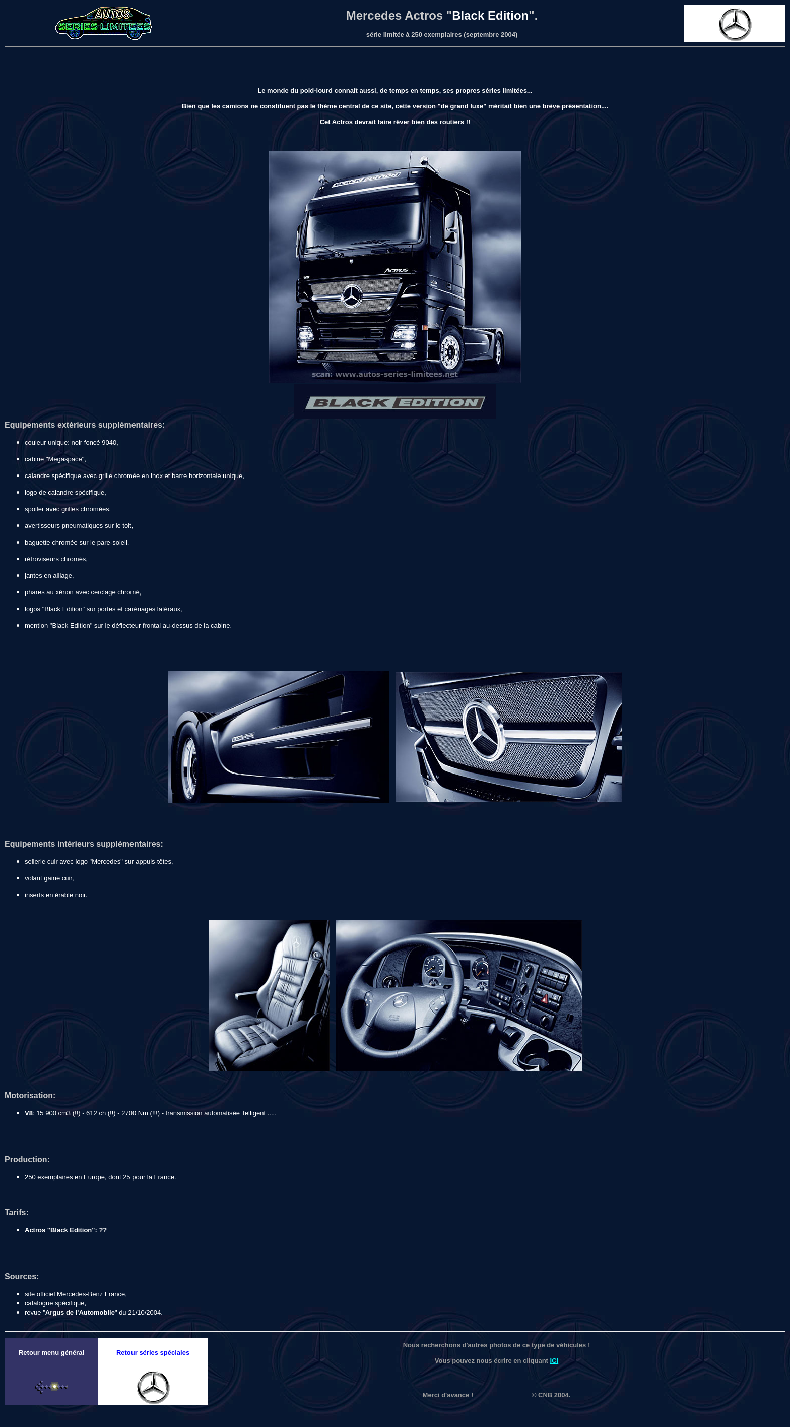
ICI (554, 1360)
